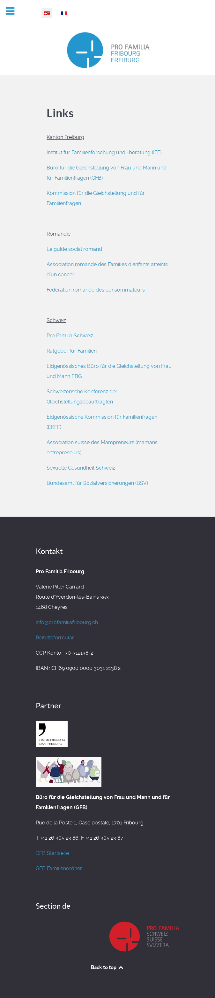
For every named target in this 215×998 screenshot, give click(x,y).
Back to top (107, 967)
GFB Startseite (52, 853)
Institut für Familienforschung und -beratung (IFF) (104, 152)
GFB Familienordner (59, 868)
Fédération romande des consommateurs (96, 290)
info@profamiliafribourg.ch (67, 622)
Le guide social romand (74, 249)
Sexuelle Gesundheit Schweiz (81, 468)
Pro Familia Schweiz (70, 336)
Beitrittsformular (55, 638)
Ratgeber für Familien (73, 351)
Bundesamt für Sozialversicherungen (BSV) (97, 483)
